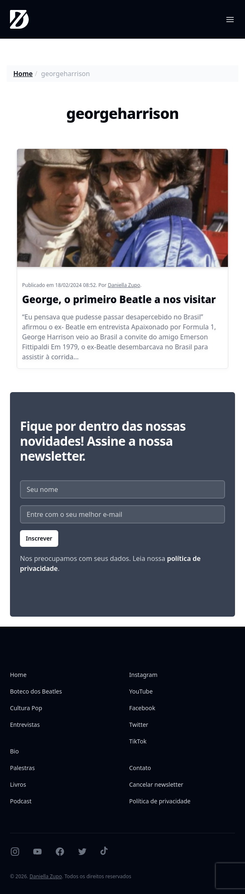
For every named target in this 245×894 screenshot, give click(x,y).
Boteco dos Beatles (36, 691)
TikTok (138, 741)
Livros (18, 784)
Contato (140, 768)
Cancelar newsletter (156, 784)
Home (23, 73)
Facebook (142, 708)
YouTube (141, 691)
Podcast (21, 801)
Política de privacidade (160, 801)
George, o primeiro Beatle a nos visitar (119, 299)
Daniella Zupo (124, 285)
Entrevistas (25, 725)
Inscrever (39, 538)
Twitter (138, 725)
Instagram (143, 675)
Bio (14, 751)
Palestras (22, 768)
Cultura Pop (26, 708)
